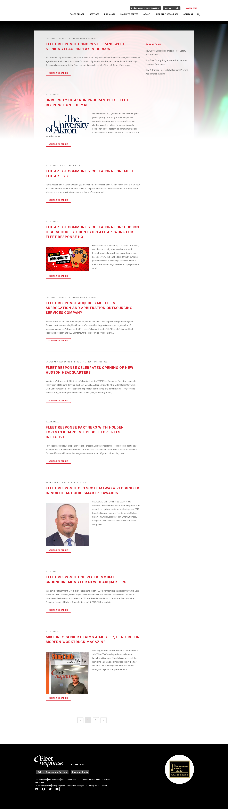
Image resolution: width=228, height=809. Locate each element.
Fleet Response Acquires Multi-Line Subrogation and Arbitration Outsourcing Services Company (89, 308)
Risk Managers (54, 779)
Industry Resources (86, 38)
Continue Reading (58, 73)
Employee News (53, 38)
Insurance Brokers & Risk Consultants (95, 779)
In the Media (68, 38)
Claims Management (43, 786)
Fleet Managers (41, 779)
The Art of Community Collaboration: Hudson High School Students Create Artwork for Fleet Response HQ (92, 232)
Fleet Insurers (40, 782)
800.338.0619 (191, 8)
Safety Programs (58, 786)
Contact (104, 786)
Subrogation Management (77, 786)
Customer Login (171, 8)
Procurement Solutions (70, 779)
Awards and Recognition (59, 362)
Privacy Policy (94, 786)
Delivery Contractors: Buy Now (145, 8)
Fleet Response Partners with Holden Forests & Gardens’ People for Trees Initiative (85, 432)
